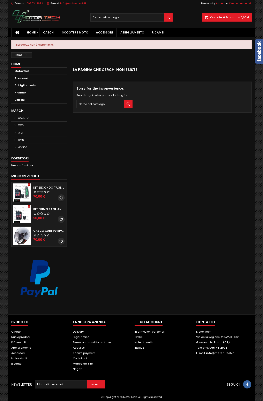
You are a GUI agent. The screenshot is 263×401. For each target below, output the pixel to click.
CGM (20, 125)
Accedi (220, 3)
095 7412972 (35, 3)
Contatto (205, 322)
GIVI (20, 133)
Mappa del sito (83, 364)
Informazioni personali (150, 332)
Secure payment (84, 353)
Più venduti (18, 342)
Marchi (17, 110)
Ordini (139, 337)
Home (31, 32)
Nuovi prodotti (20, 337)
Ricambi (158, 32)
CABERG (23, 118)
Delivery (78, 332)
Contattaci (80, 358)
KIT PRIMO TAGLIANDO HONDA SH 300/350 (49, 209)
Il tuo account (149, 322)
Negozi (77, 369)
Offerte (16, 332)
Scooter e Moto (75, 32)
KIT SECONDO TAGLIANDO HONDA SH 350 (49, 187)
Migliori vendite (25, 176)
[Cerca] (131, 17)
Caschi (48, 32)
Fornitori (20, 158)
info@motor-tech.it (73, 3)
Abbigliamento (132, 32)
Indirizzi (139, 348)
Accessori (104, 32)
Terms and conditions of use (92, 342)
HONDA (22, 147)
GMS (20, 140)
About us (79, 348)
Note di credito (144, 342)
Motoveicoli (23, 71)
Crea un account (240, 3)
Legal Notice (81, 337)
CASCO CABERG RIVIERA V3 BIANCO (49, 230)
